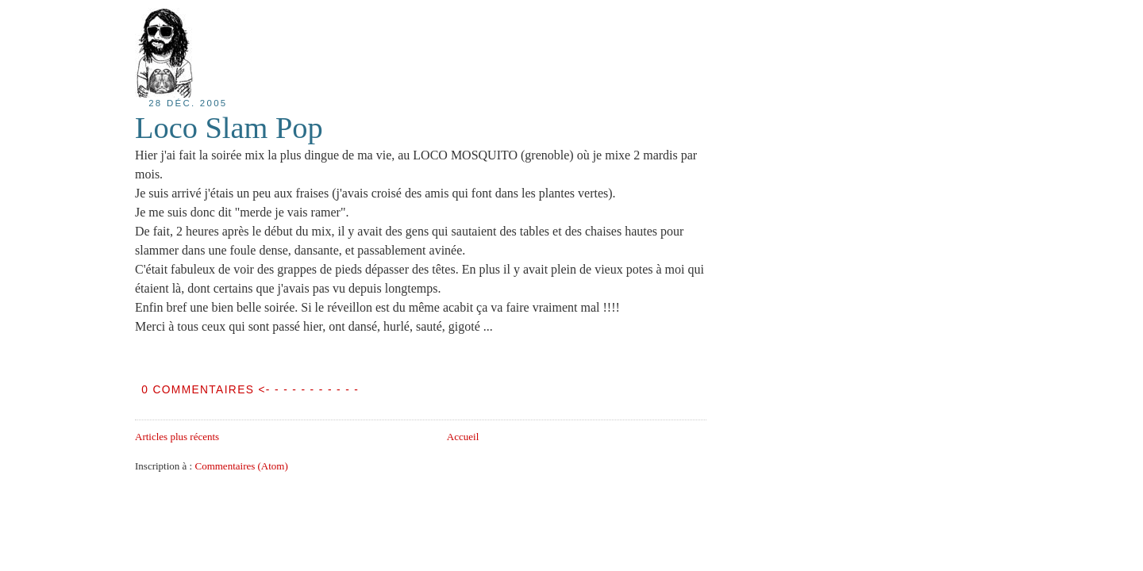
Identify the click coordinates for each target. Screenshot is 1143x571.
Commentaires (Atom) (240, 466)
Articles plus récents (177, 437)
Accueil (463, 437)
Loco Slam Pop (229, 128)
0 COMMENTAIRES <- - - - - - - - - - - (250, 390)
